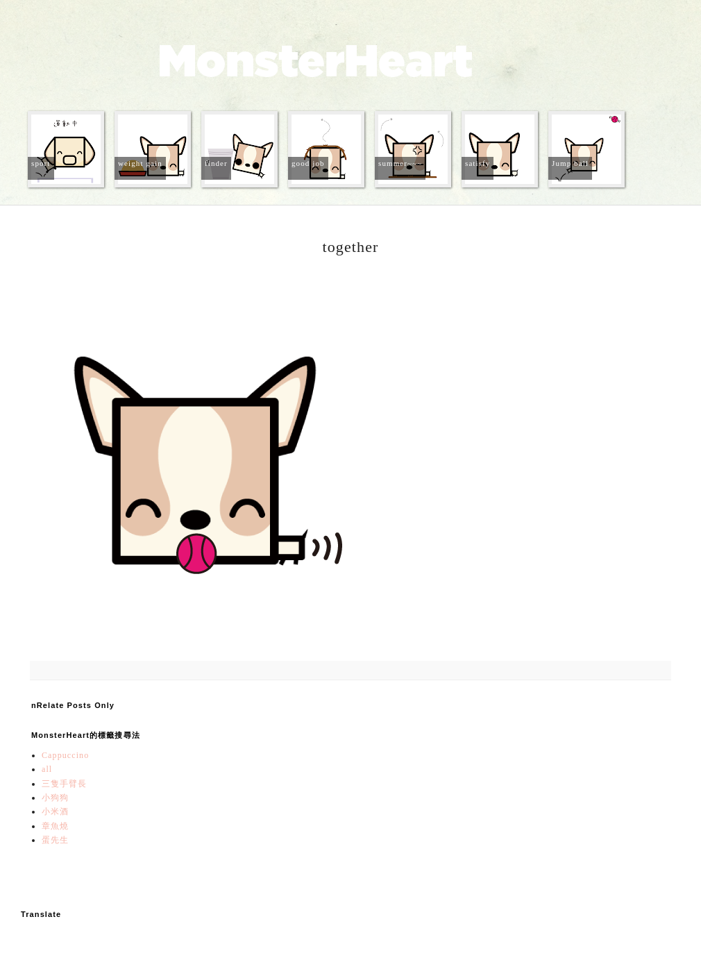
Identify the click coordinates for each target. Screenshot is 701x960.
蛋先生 (55, 840)
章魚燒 (55, 826)
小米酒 (55, 811)
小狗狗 (55, 797)
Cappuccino (65, 755)
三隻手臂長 (64, 784)
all (47, 769)
